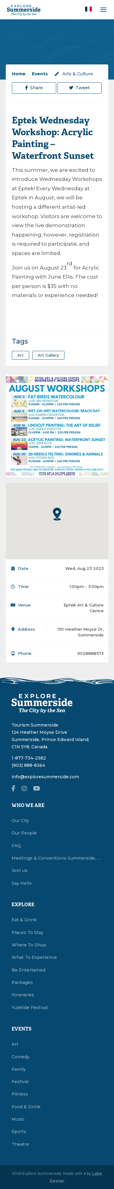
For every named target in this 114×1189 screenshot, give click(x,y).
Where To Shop (29, 945)
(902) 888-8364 (28, 765)
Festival (20, 1081)
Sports (19, 1131)
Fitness (20, 1094)
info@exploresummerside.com (45, 776)
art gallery (48, 355)
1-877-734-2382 (29, 758)
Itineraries (23, 995)
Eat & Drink (24, 920)
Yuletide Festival (30, 1007)
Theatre (20, 1144)
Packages (22, 982)
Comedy (20, 1057)
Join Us (20, 870)
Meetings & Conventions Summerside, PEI (57, 858)
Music (18, 1119)
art (20, 355)
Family (19, 1069)
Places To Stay (27, 932)
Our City (20, 820)
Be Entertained (28, 970)
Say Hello (22, 883)
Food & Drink (26, 1106)
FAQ (16, 845)
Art (15, 1044)
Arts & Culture (73, 74)
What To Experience (34, 957)
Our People (24, 833)
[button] (88, 9)
